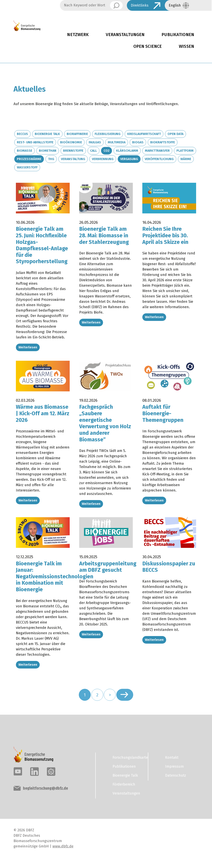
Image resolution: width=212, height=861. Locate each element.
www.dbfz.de (62, 846)
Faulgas (95, 142)
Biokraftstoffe (162, 142)
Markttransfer (157, 150)
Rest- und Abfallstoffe (35, 142)
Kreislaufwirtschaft (144, 134)
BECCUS (22, 134)
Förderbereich (124, 784)
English (175, 5)
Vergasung (129, 159)
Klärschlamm (127, 150)
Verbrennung (103, 159)
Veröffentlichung (159, 159)
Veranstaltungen (125, 34)
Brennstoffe (73, 150)
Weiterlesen (27, 347)
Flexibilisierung (107, 134)
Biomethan (47, 150)
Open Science (147, 46)
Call (93, 150)
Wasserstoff (27, 167)
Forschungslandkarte (128, 757)
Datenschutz (175, 775)
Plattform (185, 150)
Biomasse (24, 150)
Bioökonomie (71, 142)
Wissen (186, 46)
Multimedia (116, 142)
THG (51, 159)
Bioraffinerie (77, 134)
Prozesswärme (29, 159)
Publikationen (178, 34)
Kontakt (171, 757)
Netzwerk (78, 34)
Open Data (175, 134)
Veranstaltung (73, 159)
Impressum (174, 766)
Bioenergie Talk (47, 134)
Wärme (185, 159)
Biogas (138, 142)
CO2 (106, 150)
